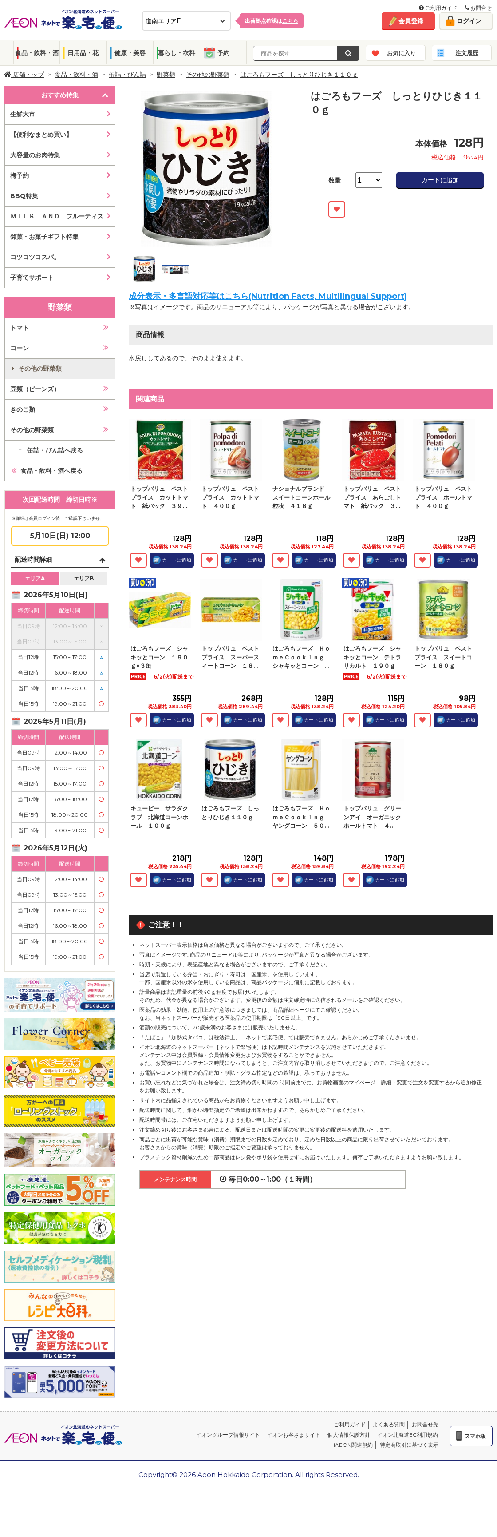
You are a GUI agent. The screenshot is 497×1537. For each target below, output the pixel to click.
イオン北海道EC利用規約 (407, 1434)
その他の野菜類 (207, 75)
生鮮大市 (22, 114)
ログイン (469, 21)
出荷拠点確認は (271, 20)
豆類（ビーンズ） (35, 389)
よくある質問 (389, 1424)
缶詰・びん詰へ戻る (55, 450)
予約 (223, 53)
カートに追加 (440, 180)
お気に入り (401, 52)
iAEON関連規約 (353, 1445)
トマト (19, 328)
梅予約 (19, 175)
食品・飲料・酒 (37, 53)
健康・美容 (130, 53)
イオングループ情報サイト (228, 1434)
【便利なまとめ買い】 (41, 135)
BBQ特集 (24, 196)
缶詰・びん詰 (127, 75)
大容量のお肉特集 (35, 155)
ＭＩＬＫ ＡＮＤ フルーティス (56, 216)
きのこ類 (22, 409)
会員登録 (410, 21)
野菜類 (166, 75)
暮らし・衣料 (176, 53)
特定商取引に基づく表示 (409, 1445)
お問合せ (478, 7)
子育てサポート (32, 278)
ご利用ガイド (438, 7)
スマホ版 (475, 1436)
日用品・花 (83, 53)
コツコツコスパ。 (35, 257)
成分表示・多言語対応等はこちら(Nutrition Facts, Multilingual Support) (268, 296)
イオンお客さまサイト (293, 1434)
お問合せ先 (425, 1424)
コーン (19, 348)
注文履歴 (466, 52)
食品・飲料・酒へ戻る (51, 471)
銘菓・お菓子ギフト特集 (44, 237)
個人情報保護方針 (348, 1434)
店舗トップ (24, 75)
